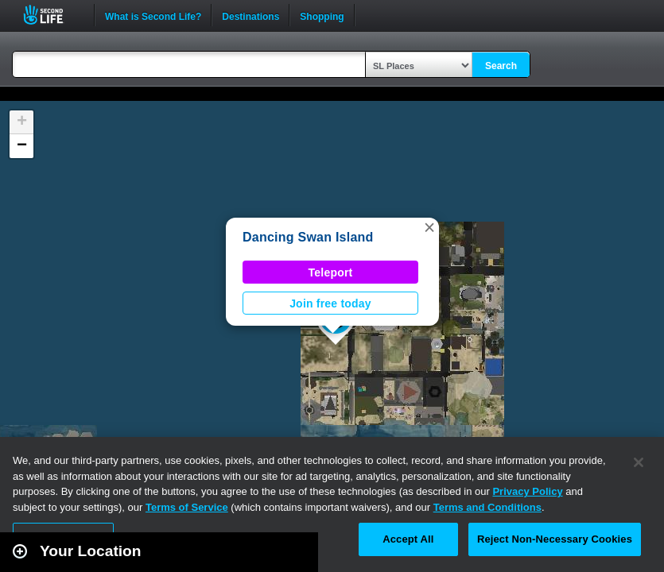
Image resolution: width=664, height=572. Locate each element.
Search (501, 66)
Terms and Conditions (487, 507)
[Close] (638, 462)
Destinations (250, 15)
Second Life (52, 14)
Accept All (407, 539)
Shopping (322, 15)
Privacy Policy (527, 491)
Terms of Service (187, 507)
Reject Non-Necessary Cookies (554, 539)
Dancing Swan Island (308, 237)
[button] (429, 227)
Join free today (330, 303)
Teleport (331, 272)
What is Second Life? (153, 15)
